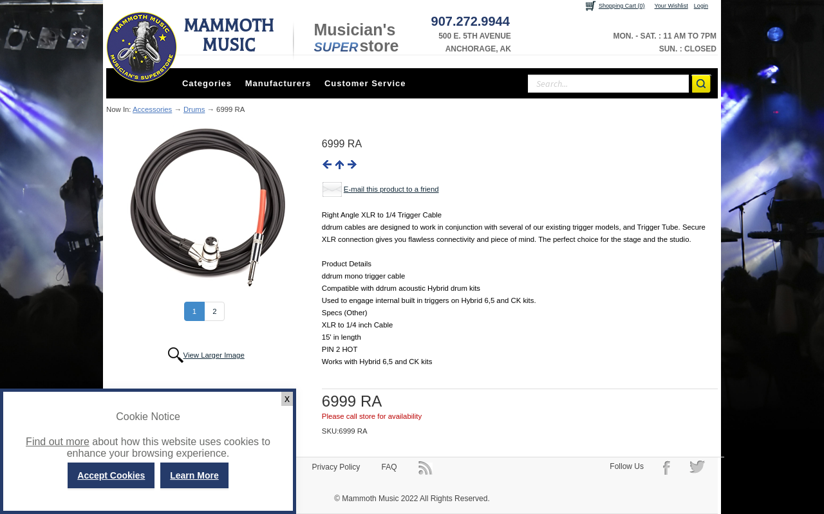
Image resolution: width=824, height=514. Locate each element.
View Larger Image (214, 355)
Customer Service (365, 83)
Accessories (152, 109)
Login (701, 6)
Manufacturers (278, 83)
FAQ (389, 467)
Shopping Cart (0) (622, 6)
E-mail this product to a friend (391, 189)
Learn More (194, 475)
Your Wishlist (671, 6)
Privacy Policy (336, 467)
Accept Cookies (111, 475)
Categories (207, 83)
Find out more (57, 441)
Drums (194, 109)
